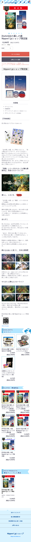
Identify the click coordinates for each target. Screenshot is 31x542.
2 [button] (12, 34)
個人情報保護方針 (15, 516)
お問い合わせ (15, 525)
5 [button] (19, 34)
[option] (15, 19)
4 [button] (17, 34)
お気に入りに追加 (15, 59)
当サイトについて (15, 512)
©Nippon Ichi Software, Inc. (15, 536)
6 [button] (22, 34)
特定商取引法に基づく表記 (15, 521)
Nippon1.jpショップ (15, 534)
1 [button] (9, 34)
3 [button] (14, 34)
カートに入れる (15, 54)
